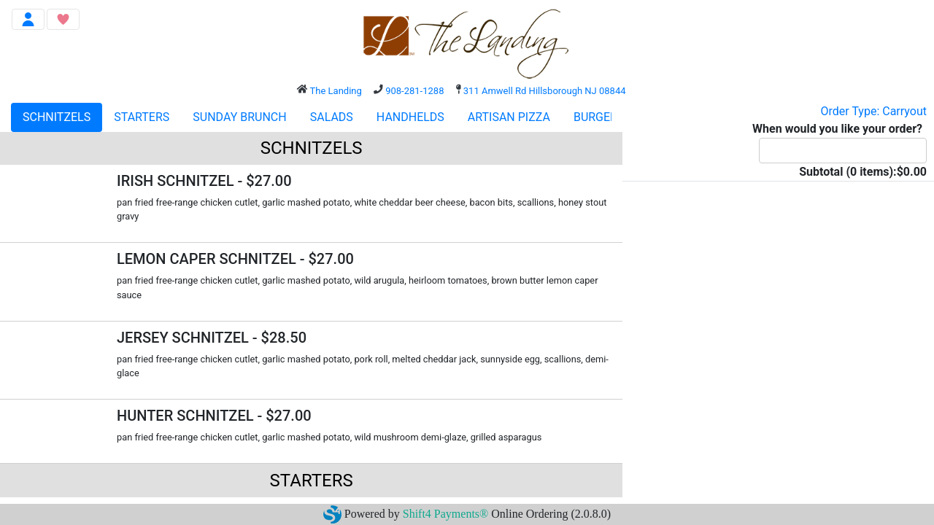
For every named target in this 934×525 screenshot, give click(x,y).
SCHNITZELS (56, 117)
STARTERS (141, 117)
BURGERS (599, 117)
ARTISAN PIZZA (509, 117)
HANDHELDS (410, 117)
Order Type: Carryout (874, 111)
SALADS (331, 117)
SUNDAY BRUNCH (239, 117)
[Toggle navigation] (28, 19)
